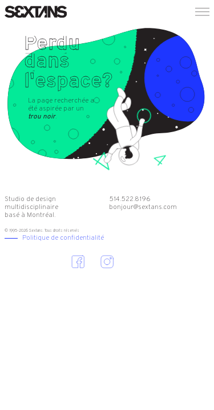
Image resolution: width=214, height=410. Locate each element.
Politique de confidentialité (63, 238)
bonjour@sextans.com (143, 207)
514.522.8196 (130, 199)
